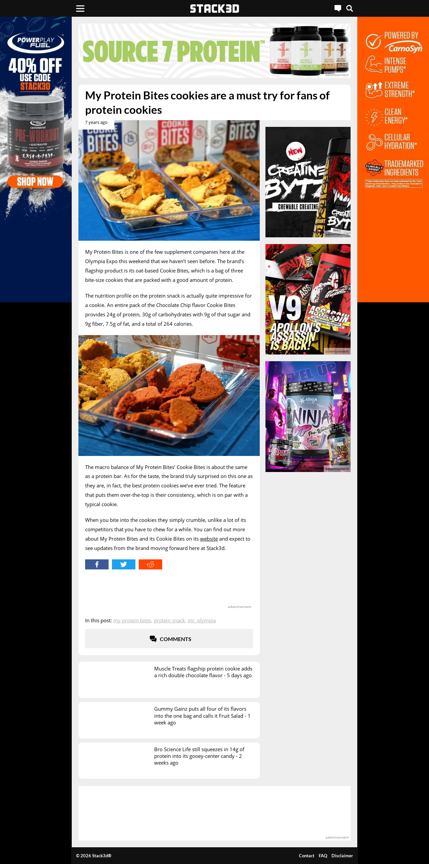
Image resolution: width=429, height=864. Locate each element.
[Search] (349, 8)
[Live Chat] (337, 8)
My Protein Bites (132, 620)
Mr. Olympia (202, 620)
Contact (306, 855)
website (209, 538)
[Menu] (80, 8)
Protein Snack (169, 620)
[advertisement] (214, 50)
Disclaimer (342, 855)
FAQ (323, 855)
